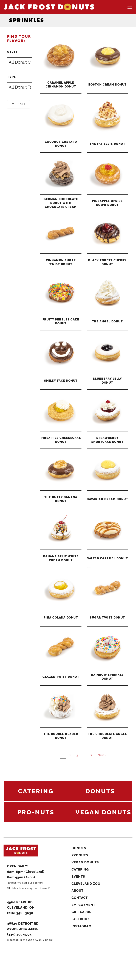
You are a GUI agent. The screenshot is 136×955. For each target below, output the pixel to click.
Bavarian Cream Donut (107, 499)
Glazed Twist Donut (60, 676)
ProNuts (80, 855)
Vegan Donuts (85, 862)
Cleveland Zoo (86, 883)
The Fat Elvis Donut (107, 143)
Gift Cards (81, 912)
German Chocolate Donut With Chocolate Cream (61, 203)
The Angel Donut (107, 321)
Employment (83, 905)
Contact (80, 898)
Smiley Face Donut (61, 380)
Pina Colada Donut (61, 617)
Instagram (81, 926)
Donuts (79, 848)
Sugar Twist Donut (107, 617)
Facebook (81, 919)
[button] (18, 104)
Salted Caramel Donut (107, 558)
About (77, 890)
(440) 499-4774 (19, 934)
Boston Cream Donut (107, 84)
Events (78, 876)
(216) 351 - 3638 (20, 913)
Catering (80, 869)
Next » (102, 755)
